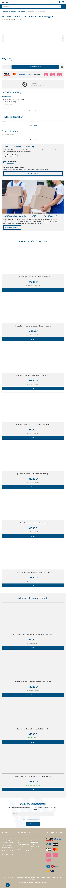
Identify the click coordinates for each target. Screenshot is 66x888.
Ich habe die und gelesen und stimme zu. (34, 819)
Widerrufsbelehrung (23, 844)
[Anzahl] (7, 67)
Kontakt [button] (5, 833)
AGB (24, 819)
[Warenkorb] (63, 2)
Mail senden (10, 163)
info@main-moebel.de (7, 847)
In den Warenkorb (35, 67)
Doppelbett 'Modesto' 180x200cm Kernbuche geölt (33, 375)
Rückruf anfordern (33, 173)
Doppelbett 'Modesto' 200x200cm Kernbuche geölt (33, 326)
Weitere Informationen (12, 227)
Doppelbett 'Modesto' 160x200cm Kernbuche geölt (33, 424)
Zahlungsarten (35, 839)
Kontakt (33, 848)
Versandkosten (15, 60)
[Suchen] (59, 6)
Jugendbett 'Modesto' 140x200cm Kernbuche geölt (33, 474)
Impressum (34, 844)
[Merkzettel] (7, 2)
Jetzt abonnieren (33, 824)
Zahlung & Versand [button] (54, 833)
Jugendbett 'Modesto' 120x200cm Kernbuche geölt (33, 523)
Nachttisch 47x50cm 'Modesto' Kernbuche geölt (33, 277)
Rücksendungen (35, 841)
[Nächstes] (62, 38)
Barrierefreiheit (35, 846)
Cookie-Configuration (36, 850)
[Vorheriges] (3, 38)
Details (33, 290)
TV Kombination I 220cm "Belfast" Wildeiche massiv (33, 776)
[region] (33, 38)
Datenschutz (34, 842)
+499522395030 (6, 845)
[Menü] (3, 2)
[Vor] (64, 416)
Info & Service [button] (24, 833)
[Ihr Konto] (59, 2)
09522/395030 (11, 156)
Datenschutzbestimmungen (33, 819)
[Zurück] (2, 416)
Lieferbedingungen (23, 846)
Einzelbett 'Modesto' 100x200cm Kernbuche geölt (33, 572)
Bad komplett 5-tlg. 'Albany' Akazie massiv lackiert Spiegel (33, 634)
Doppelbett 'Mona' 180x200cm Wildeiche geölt (33, 729)
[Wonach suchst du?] (31, 6)
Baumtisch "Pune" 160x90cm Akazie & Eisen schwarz (33, 682)
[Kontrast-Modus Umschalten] (8, 885)
